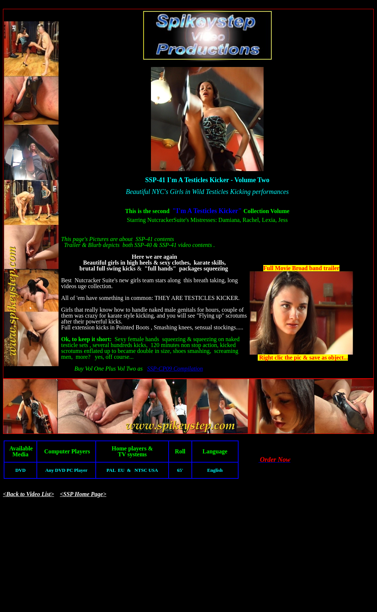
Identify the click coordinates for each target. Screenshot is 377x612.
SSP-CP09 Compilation (175, 368)
